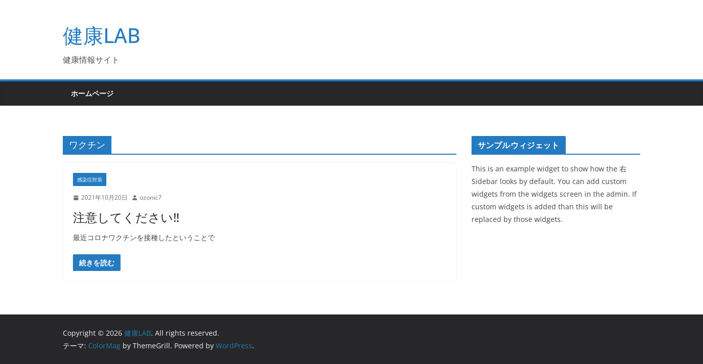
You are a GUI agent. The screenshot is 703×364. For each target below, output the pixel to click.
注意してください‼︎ (126, 217)
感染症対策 (89, 179)
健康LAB (101, 35)
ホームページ (92, 93)
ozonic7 (151, 197)
